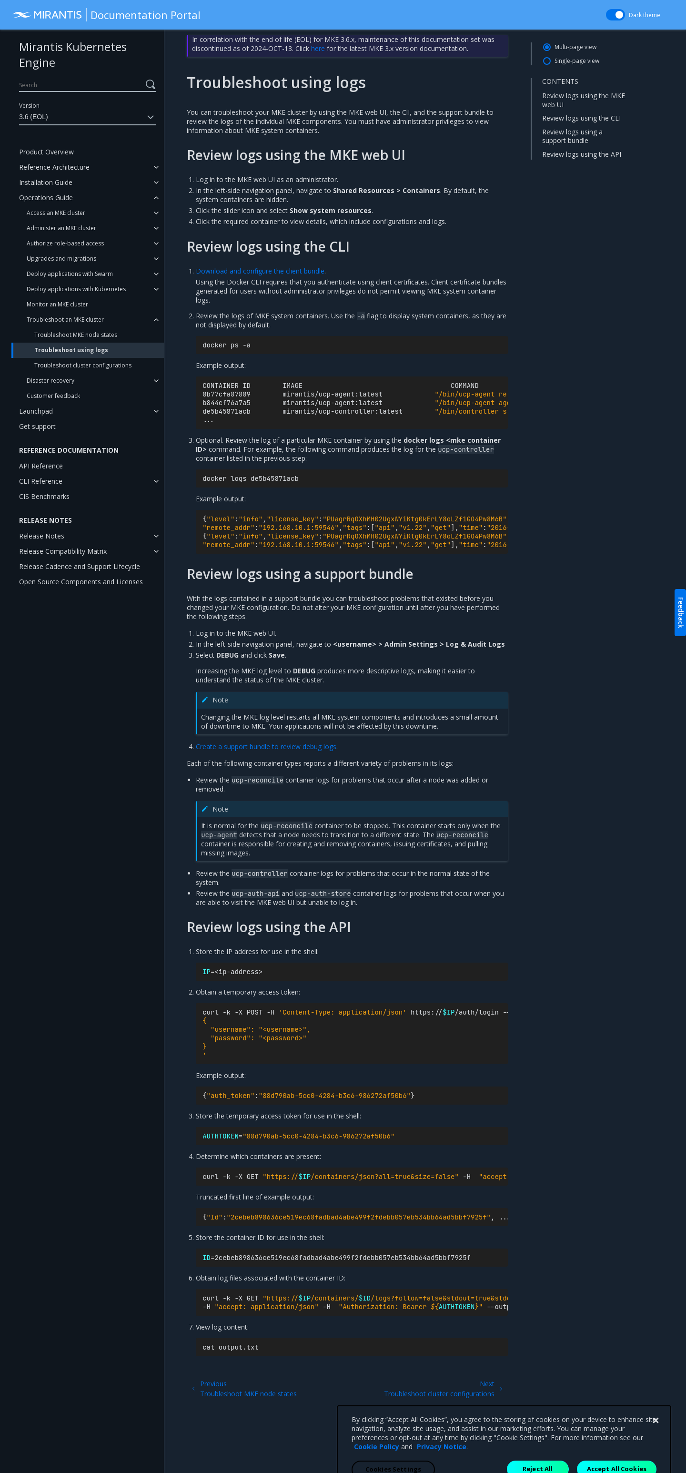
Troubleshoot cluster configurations (82, 365)
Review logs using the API (581, 154)
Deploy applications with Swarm (70, 274)
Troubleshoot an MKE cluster (65, 319)
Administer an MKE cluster (61, 228)
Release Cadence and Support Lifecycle (79, 566)
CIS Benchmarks (44, 496)
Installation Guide (45, 182)
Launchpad (36, 411)
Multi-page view (575, 47)
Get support (37, 426)
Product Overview (46, 151)
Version (29, 106)
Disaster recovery (50, 380)
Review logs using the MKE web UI (583, 100)
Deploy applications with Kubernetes (76, 289)
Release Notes (41, 535)
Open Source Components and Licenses (81, 581)
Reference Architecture (54, 167)
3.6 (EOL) (87, 117)
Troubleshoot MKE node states (75, 335)
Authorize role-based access (65, 243)
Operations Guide (46, 197)
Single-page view (577, 61)
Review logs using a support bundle (572, 136)
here (318, 48)
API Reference (41, 465)
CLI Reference (40, 481)
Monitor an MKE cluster (57, 304)
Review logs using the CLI (581, 117)
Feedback (681, 612)
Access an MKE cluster (56, 213)
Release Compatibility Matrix (63, 551)
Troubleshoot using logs (71, 350)
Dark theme (644, 15)
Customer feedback (53, 396)
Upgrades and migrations (61, 258)
